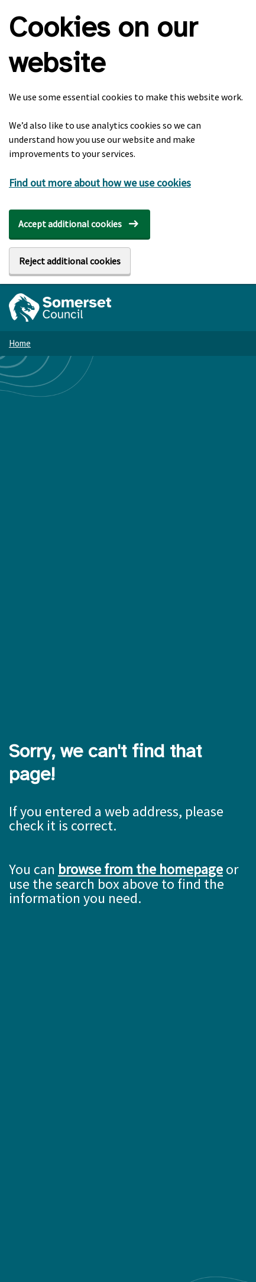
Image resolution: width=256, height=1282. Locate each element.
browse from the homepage (140, 869)
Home (20, 343)
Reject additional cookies (70, 261)
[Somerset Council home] (60, 307)
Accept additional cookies (70, 224)
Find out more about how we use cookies (100, 182)
